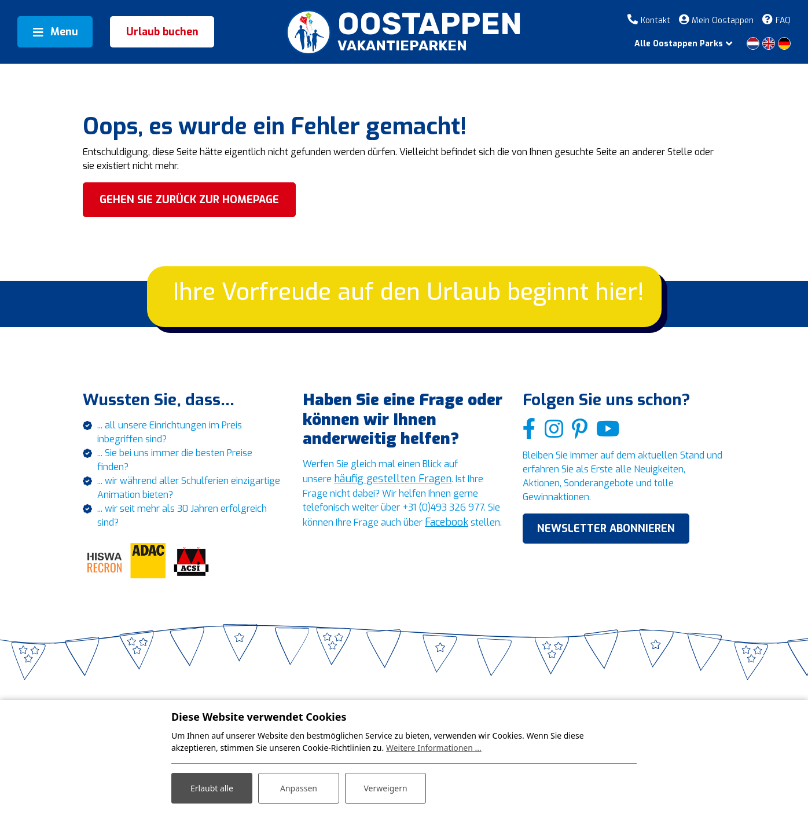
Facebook (350, 546)
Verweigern (385, 788)
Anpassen (298, 788)
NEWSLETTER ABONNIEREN (606, 539)
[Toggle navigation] (55, 31)
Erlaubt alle (211, 788)
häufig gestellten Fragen (397, 484)
